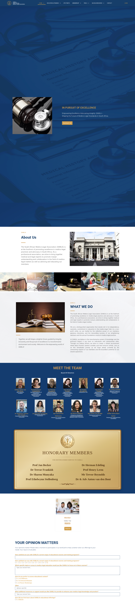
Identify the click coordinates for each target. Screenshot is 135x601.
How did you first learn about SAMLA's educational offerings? (35, 597)
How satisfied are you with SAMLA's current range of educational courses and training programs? (47, 554)
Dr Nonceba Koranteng (40, 413)
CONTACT (109, 3)
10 (47, 562)
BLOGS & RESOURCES (98, 3)
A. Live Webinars (22, 578)
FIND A (86, 3)
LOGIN (126, 3)
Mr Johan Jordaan (114, 389)
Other (17, 585)
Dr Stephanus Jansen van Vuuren (21, 414)
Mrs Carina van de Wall (95, 413)
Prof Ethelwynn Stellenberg (36, 390)
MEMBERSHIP (76, 3)
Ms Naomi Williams (77, 413)
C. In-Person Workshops (24, 583)
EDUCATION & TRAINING (54, 3)
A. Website (20, 599)
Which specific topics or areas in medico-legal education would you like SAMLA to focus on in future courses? (51, 565)
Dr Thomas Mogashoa (51, 390)
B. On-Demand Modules (24, 580)
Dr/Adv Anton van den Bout (20, 390)
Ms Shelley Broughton (83, 390)
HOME (41, 3)
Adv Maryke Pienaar (67, 390)
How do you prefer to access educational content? (31, 576)
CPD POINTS (67, 3)
